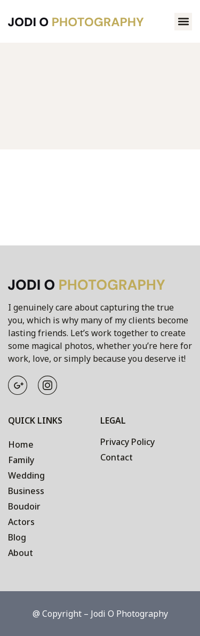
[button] (183, 21)
